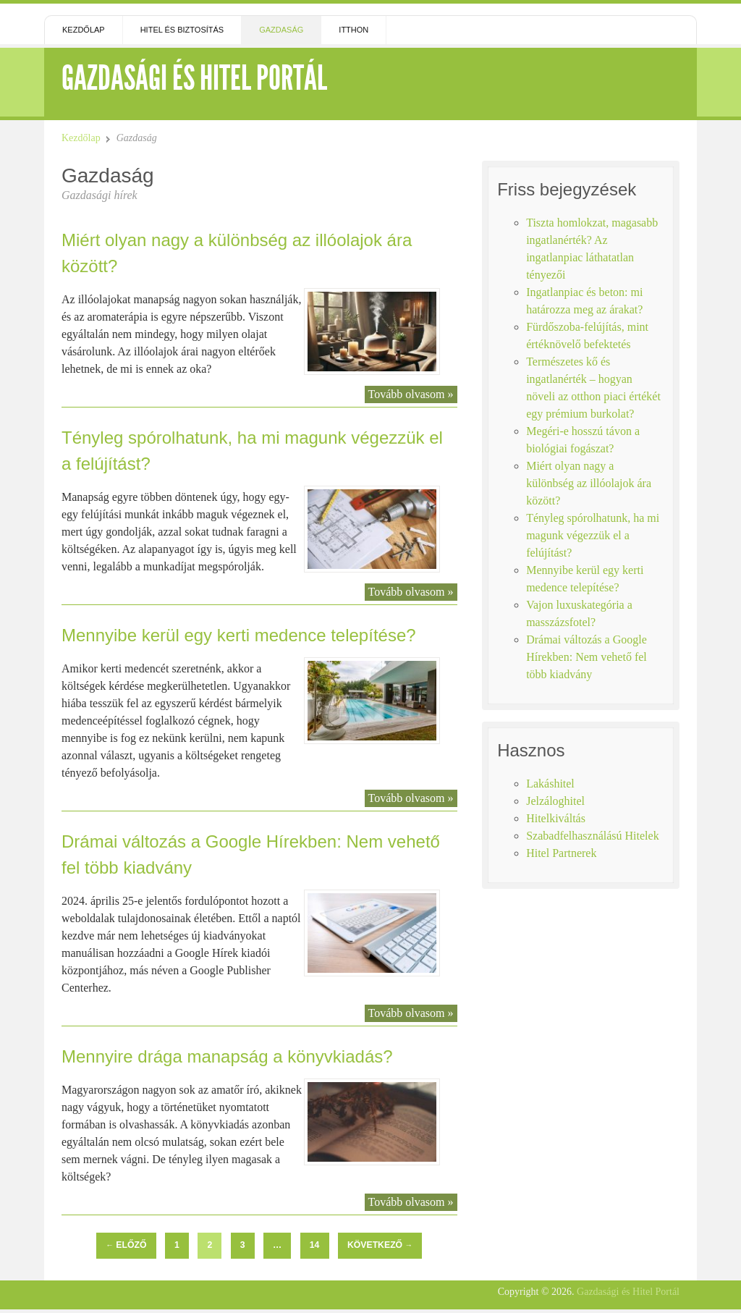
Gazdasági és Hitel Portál (194, 77)
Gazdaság (281, 29)
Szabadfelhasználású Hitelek (592, 835)
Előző (126, 1245)
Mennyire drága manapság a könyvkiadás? (227, 1056)
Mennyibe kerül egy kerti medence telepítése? (239, 635)
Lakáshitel (550, 783)
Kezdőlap (83, 29)
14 (315, 1245)
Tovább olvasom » (411, 394)
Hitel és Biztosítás (182, 29)
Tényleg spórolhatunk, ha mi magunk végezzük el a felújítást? (592, 535)
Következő (379, 1245)
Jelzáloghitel (555, 801)
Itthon (353, 29)
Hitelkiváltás (555, 818)
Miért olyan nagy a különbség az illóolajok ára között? (588, 483)
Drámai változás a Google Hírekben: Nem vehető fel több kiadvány (586, 656)
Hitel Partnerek (561, 853)
